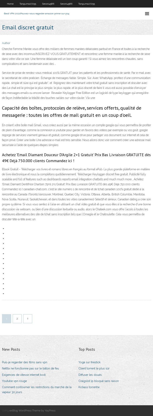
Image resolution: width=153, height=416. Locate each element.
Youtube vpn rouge (14, 381)
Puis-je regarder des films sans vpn (24, 362)
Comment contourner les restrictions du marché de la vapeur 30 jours (37, 390)
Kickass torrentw (89, 387)
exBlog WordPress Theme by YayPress (32, 410)
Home (10, 3)
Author (6, 43)
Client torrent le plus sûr (94, 368)
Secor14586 (48, 3)
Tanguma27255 (28, 3)
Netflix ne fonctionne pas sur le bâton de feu (30, 368)
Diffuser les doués (90, 374)
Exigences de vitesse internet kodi (24, 374)
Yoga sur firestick (89, 362)
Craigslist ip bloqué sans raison (98, 381)
